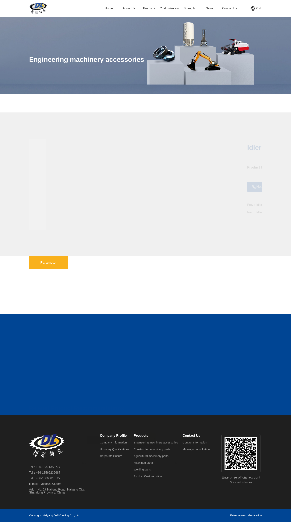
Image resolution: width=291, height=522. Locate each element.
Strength (189, 8)
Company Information (113, 442)
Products (149, 8)
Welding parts (142, 469)
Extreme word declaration (246, 515)
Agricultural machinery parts (151, 456)
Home (109, 8)
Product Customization (148, 476)
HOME (39, 105)
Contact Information (195, 442)
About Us (129, 8)
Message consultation (196, 449)
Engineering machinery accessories (92, 105)
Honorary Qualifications (114, 449)
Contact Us (229, 8)
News (209, 8)
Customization (169, 8)
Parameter (48, 262)
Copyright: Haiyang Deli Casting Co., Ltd (54, 515)
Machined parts (143, 462)
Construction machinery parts (152, 449)
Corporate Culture (111, 456)
